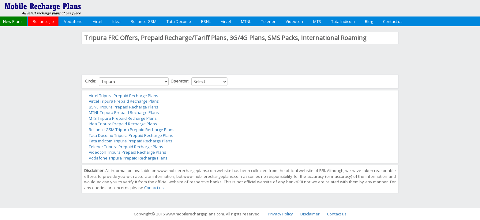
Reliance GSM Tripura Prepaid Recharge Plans (131, 129)
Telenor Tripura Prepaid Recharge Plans (126, 146)
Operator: (180, 81)
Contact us (393, 21)
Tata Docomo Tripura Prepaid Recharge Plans (131, 135)
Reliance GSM (143, 21)
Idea (116, 21)
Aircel (226, 21)
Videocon (294, 21)
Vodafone (73, 21)
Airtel (97, 21)
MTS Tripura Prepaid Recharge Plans (123, 118)
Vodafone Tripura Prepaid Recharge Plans (128, 158)
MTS (317, 21)
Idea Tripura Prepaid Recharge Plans (123, 124)
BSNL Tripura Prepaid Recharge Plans (123, 107)
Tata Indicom (343, 21)
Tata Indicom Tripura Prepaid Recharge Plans (130, 141)
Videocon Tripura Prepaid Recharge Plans (127, 152)
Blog (369, 21)
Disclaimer (310, 214)
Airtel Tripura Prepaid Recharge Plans (123, 95)
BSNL (206, 21)
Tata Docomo (179, 21)
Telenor (268, 21)
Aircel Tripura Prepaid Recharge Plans (124, 101)
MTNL (246, 21)
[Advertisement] (40, 123)
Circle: (91, 81)
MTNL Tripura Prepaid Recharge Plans (124, 112)
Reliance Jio (43, 21)
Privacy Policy (280, 214)
